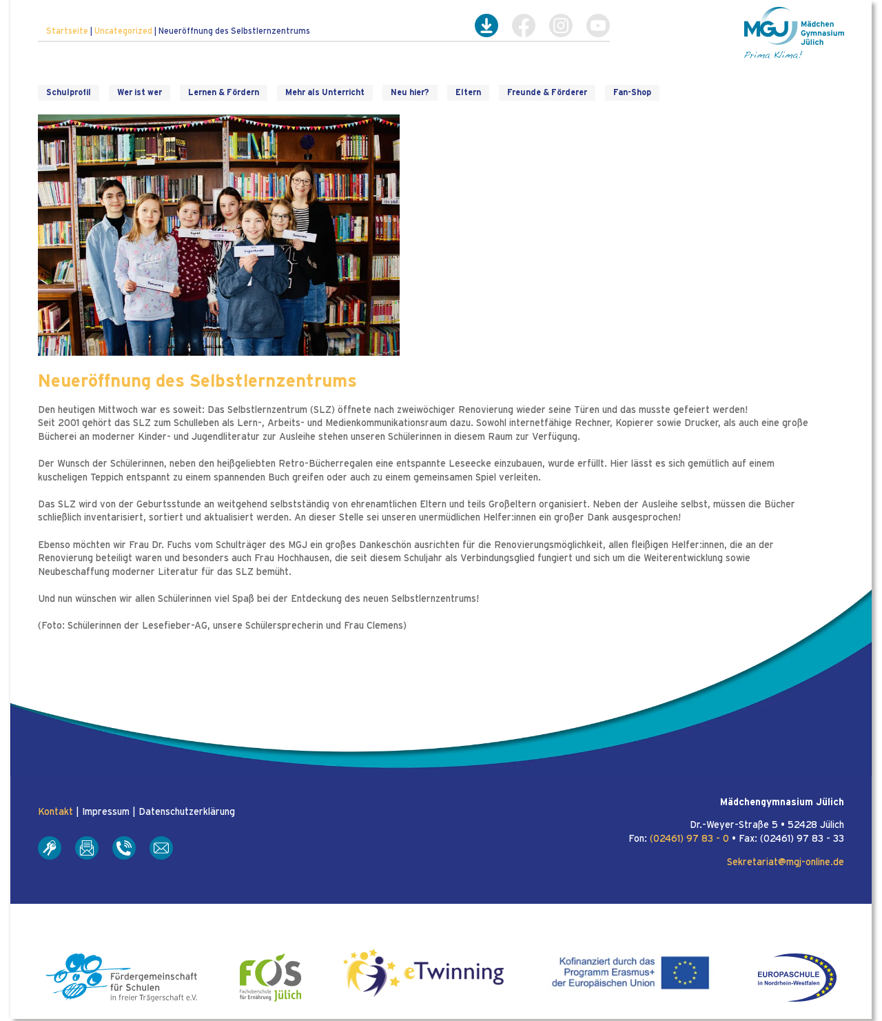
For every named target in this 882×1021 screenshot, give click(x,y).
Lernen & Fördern (223, 92)
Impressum (106, 812)
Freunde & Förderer (547, 92)
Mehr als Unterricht (325, 92)
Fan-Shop (632, 92)
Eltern (468, 92)
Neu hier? (410, 92)
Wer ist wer (139, 92)
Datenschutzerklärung (187, 812)
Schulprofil (68, 92)
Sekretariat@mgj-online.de (785, 862)
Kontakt (55, 812)
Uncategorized (123, 31)
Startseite (67, 31)
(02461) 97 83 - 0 (689, 839)
